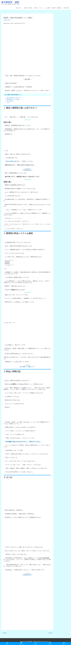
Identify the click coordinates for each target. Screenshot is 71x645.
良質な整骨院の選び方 (12, 161)
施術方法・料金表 (28, 7)
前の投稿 (3, 632)
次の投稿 (50, 632)
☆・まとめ (7, 102)
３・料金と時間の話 (9, 101)
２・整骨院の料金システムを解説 (12, 99)
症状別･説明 (66, 7)
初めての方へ (19, 7)
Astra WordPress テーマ (46, 641)
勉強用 (5, 20)
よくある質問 (47, 7)
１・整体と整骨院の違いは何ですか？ (13, 97)
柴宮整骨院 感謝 (10, 2)
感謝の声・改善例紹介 (57, 7)
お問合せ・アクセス (38, 7)
